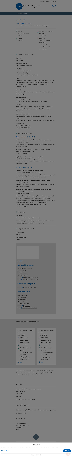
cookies (17, 446)
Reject (7, 451)
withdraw (53, 447)
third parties (13, 446)
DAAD (9, 446)
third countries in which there (44, 446)
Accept (66, 451)
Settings (3, 451)
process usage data (21, 446)
